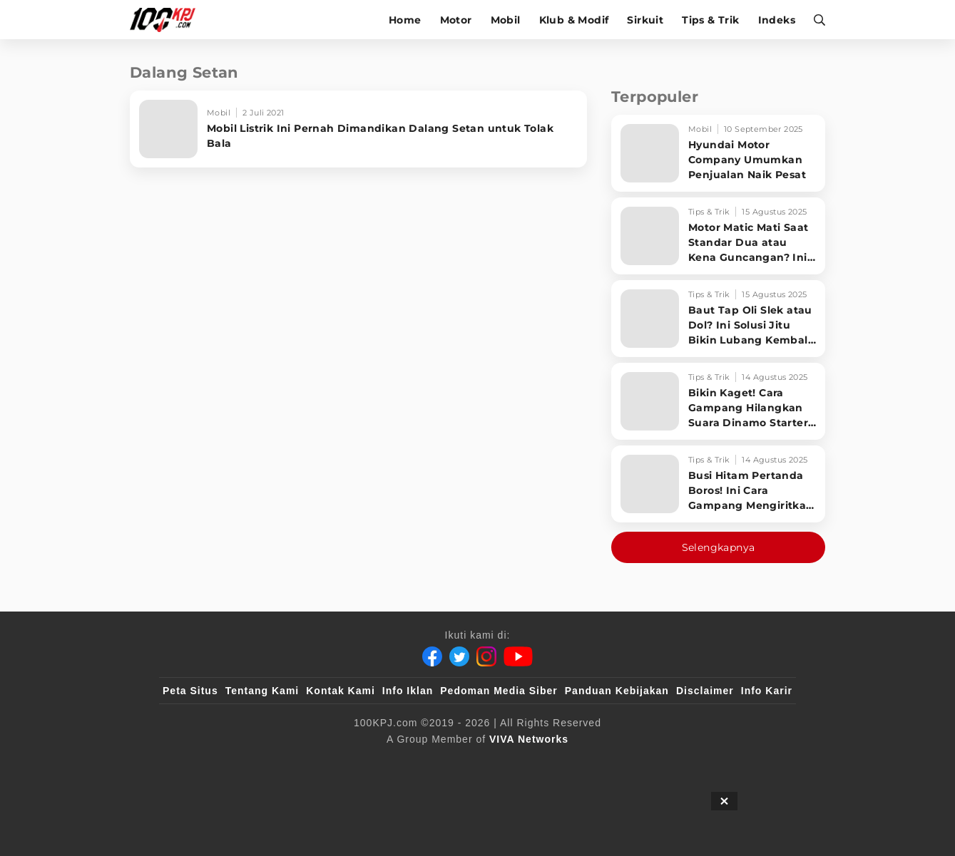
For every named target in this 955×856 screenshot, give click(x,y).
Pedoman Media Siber (498, 690)
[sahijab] (327, 763)
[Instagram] (486, 656)
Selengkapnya (718, 547)
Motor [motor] (456, 20)
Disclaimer (705, 690)
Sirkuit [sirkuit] (645, 20)
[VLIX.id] (392, 763)
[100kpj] (268, 763)
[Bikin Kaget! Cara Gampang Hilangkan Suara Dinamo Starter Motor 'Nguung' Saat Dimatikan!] (718, 401)
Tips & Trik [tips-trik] (710, 20)
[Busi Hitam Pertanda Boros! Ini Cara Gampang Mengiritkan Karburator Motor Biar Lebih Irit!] (718, 483)
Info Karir (766, 690)
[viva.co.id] (201, 763)
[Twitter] (459, 656)
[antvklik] (615, 763)
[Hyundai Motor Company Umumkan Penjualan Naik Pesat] (718, 153)
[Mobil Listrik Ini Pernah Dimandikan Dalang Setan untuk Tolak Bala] (358, 129)
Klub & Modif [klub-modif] (574, 20)
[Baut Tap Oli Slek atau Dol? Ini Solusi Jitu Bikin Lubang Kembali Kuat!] (718, 318)
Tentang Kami (262, 690)
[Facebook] (432, 656)
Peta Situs (190, 690)
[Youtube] (518, 656)
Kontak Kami (340, 690)
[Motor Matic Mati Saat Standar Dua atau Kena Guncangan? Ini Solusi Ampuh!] (718, 235)
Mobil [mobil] (506, 20)
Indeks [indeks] (776, 20)
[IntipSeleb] (684, 763)
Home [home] (405, 20)
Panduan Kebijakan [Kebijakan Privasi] (617, 690)
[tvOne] (506, 763)
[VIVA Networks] (528, 739)
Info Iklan (407, 690)
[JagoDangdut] (759, 763)
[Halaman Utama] (167, 19)
